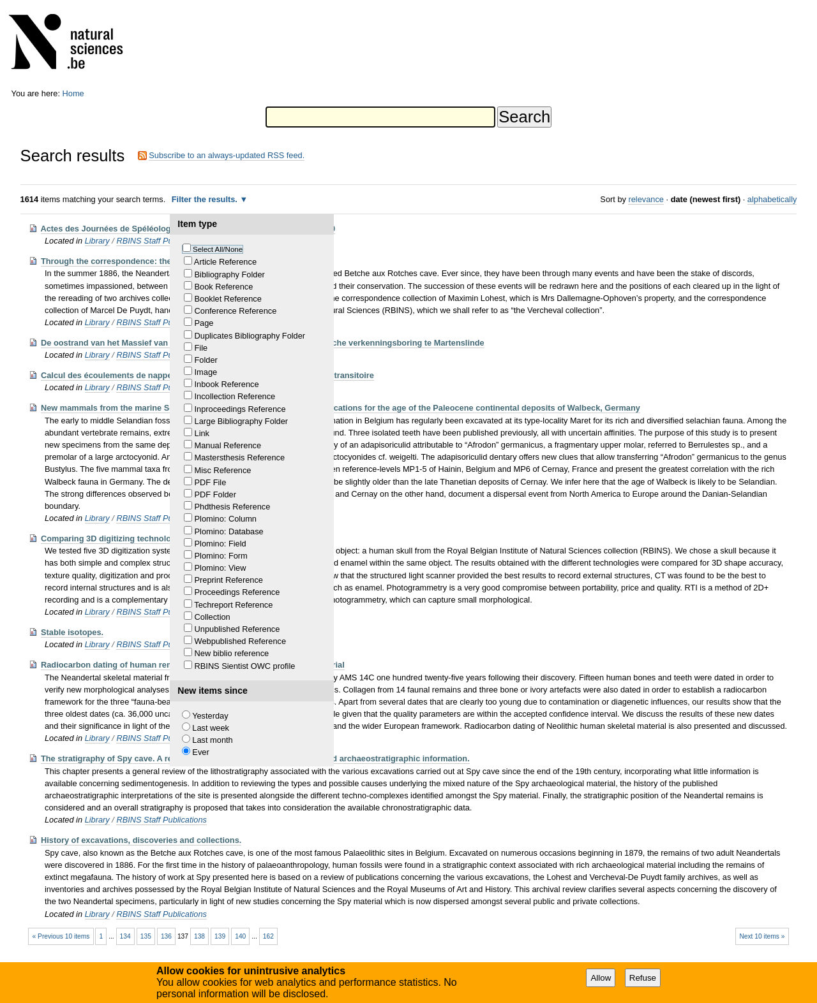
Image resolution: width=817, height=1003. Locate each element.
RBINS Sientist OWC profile (245, 666)
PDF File (211, 482)
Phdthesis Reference (233, 506)
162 (268, 936)
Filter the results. (206, 199)
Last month (212, 740)
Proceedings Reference (237, 592)
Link (202, 433)
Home (73, 93)
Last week (210, 728)
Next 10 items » (761, 936)
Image (206, 372)
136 (166, 936)
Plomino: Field (220, 543)
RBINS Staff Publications (161, 240)
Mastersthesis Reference (240, 457)
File (201, 348)
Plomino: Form (221, 555)
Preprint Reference (229, 580)
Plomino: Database (229, 531)
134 (125, 936)
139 (219, 936)
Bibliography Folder (230, 274)
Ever (200, 752)
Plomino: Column (226, 518)
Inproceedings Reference (240, 409)
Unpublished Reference (237, 629)
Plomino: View (220, 568)
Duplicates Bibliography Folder (250, 335)
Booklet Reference (228, 299)
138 (199, 936)
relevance (646, 199)
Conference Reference (236, 311)
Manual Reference (228, 445)
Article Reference (225, 262)
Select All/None (218, 249)
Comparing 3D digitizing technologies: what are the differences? (166, 538)
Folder (206, 360)
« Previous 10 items (61, 936)
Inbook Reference (227, 384)
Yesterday (210, 716)
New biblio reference (232, 653)
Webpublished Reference (240, 641)
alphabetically (772, 199)
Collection (212, 617)
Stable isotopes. (72, 632)
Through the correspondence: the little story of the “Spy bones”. (166, 261)
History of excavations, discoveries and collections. (141, 840)
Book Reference (224, 286)
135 (145, 936)
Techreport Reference (233, 605)
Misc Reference (223, 470)
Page (204, 323)
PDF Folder (215, 494)
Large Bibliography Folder (242, 421)
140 (240, 936)
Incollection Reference (235, 396)
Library (97, 240)
